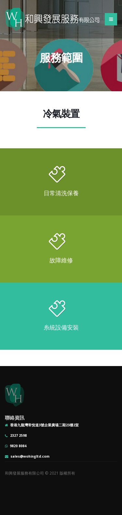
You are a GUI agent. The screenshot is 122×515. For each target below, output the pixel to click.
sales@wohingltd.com (29, 456)
